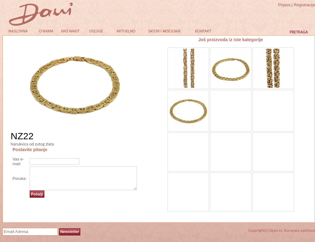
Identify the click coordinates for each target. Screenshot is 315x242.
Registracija (304, 4)
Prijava (284, 4)
